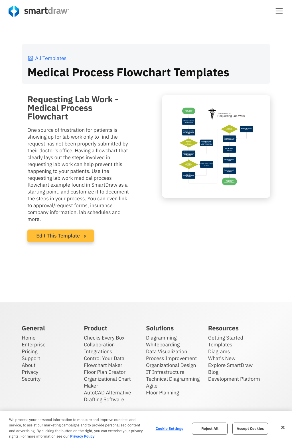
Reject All (209, 428)
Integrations (98, 351)
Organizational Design (171, 365)
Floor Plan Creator (104, 372)
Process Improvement (171, 358)
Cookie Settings (169, 428)
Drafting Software (104, 399)
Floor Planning (162, 392)
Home (28, 337)
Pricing (29, 351)
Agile (151, 385)
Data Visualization (166, 351)
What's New (222, 358)
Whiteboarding (163, 344)
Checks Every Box (104, 337)
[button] (279, 11)
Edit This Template (58, 235)
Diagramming (161, 337)
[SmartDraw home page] (39, 11)
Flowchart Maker (103, 365)
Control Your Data (104, 358)
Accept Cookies (250, 428)
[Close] (283, 427)
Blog (213, 372)
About (29, 365)
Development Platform (234, 379)
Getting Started (225, 337)
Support (31, 358)
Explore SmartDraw (230, 365)
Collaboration (99, 344)
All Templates (46, 58)
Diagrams (219, 351)
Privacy (30, 372)
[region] (146, 428)
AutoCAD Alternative (107, 392)
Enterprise (34, 344)
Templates (220, 344)
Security (31, 379)
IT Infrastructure (165, 372)
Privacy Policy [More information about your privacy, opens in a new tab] (82, 436)
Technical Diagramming (173, 379)
